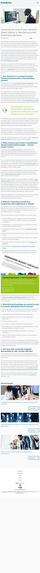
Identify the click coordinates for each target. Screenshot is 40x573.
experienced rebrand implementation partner (14, 297)
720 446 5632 (20, 483)
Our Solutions (20, 471)
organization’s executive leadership (24, 83)
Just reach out (32, 374)
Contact (20, 477)
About (20, 475)
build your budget (16, 150)
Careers (20, 480)
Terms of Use (4, 491)
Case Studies (20, 473)
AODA (9, 491)
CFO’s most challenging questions (9, 60)
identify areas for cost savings (13, 174)
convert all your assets (30, 163)
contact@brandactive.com (20, 489)
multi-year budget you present (31, 100)
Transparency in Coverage (22, 491)
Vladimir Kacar (11, 69)
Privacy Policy (14, 491)
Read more (34, 408)
